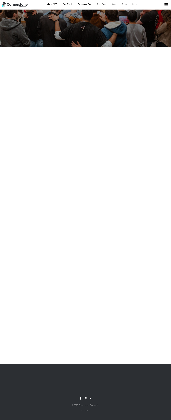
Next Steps (101, 4)
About (124, 4)
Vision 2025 (52, 4)
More (134, 4)
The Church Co (85, 411)
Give (114, 4)
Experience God (84, 4)
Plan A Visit (67, 4)
